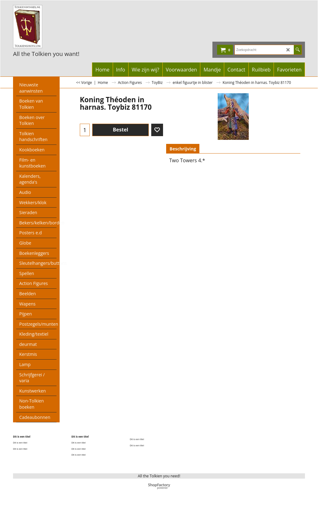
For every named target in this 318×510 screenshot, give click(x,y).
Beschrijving (183, 149)
